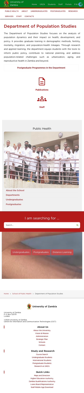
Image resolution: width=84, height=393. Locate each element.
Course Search (42, 354)
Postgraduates (57, 11)
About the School (15, 190)
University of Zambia (44, 306)
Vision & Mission (42, 333)
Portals (68, 4)
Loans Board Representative (42, 384)
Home (34, 4)
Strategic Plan (42, 339)
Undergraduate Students (42, 357)
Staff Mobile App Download (42, 387)
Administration (42, 336)
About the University (41, 330)
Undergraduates (39, 11)
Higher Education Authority (42, 378)
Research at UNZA (42, 366)
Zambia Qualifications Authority (42, 381)
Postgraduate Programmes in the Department (41, 68)
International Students (42, 360)
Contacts (29, 16)
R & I (76, 4)
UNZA (42, 4)
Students (52, 4)
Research (73, 11)
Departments (13, 195)
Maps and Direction (42, 375)
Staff (60, 4)
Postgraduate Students (42, 363)
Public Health (12, 11)
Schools (42, 342)
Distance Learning (62, 252)
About (25, 11)
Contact (42, 345)
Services (9, 16)
